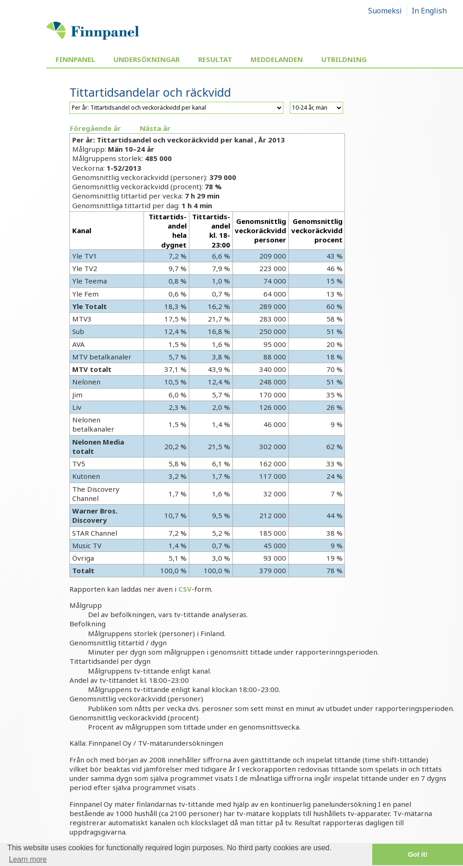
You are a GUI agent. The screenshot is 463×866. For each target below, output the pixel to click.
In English (429, 11)
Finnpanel (75, 59)
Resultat (215, 59)
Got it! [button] (417, 854)
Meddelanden (276, 59)
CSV (185, 589)
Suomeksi (385, 11)
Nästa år (155, 128)
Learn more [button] (28, 859)
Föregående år (95, 128)
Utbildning (344, 59)
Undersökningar (146, 59)
